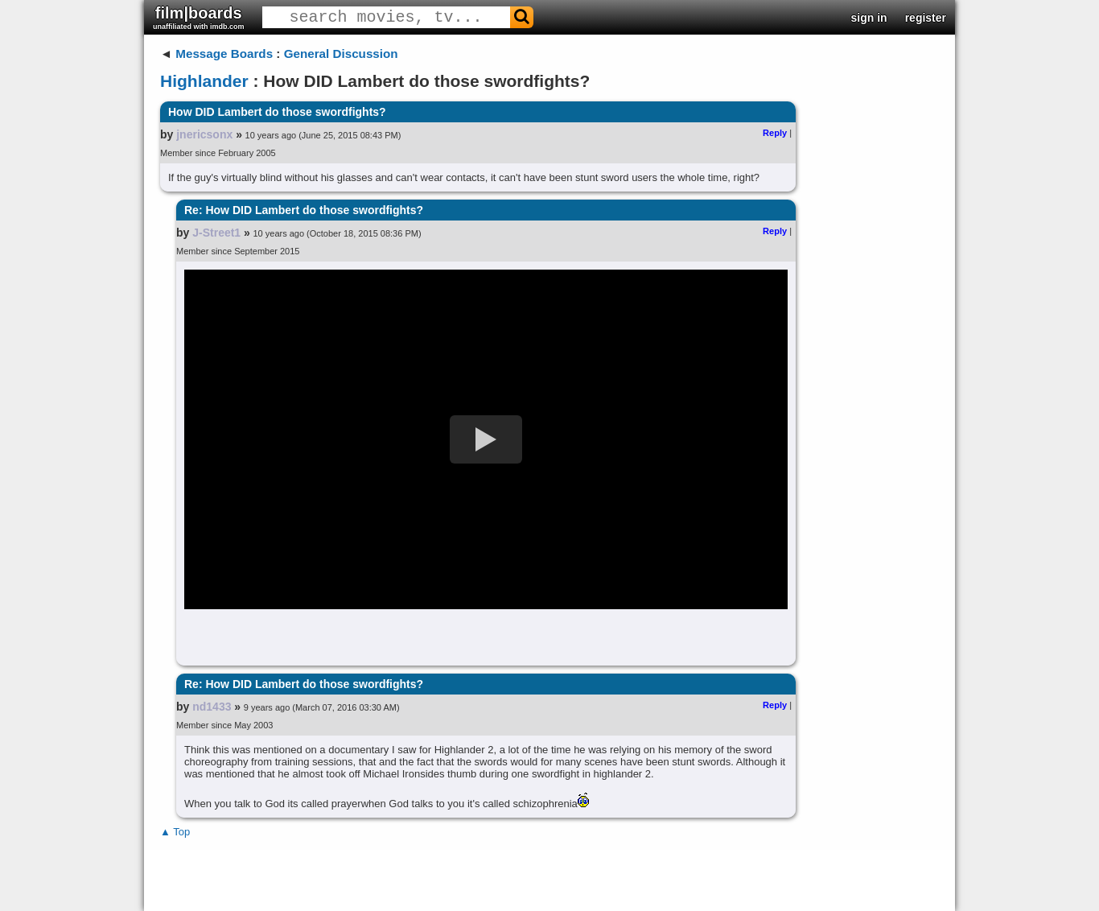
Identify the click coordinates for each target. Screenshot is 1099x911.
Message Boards (224, 53)
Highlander (204, 81)
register (925, 17)
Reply (775, 133)
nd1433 (211, 706)
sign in (869, 17)
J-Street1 (216, 232)
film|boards (199, 17)
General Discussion (341, 53)
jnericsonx (204, 134)
